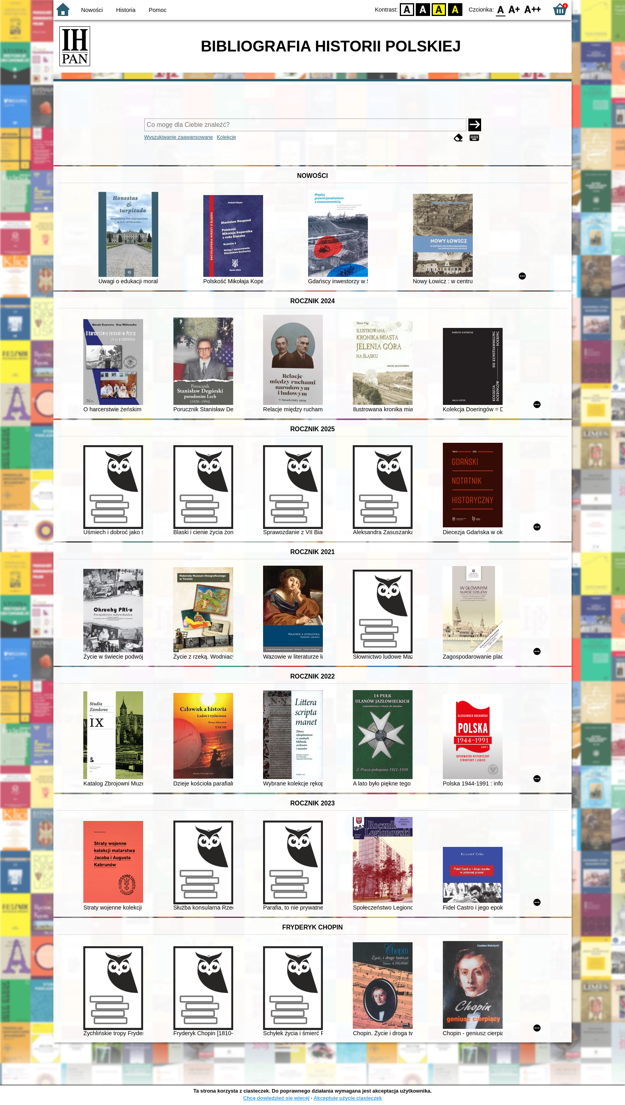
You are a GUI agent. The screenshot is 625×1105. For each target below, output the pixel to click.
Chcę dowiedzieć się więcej (276, 1098)
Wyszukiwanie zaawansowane (178, 137)
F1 (514, 9)
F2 (533, 9)
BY (455, 9)
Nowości (92, 10)
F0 (500, 9)
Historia (126, 10)
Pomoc (158, 10)
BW (423, 9)
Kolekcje (226, 137)
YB (439, 9)
